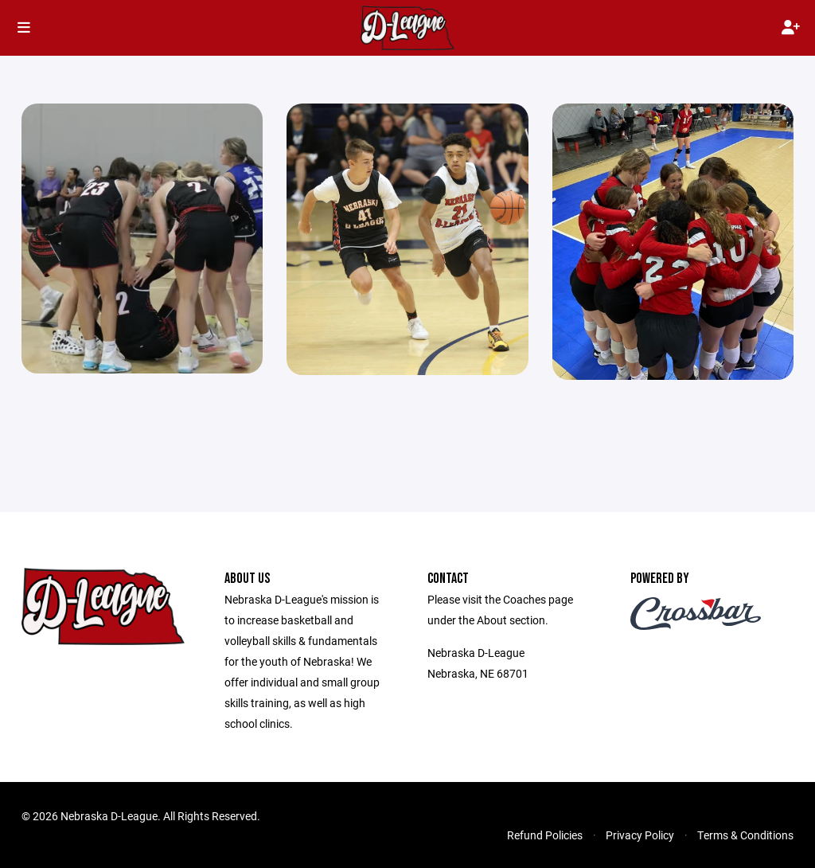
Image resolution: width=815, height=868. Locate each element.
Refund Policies (545, 835)
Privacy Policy (640, 835)
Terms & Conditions (745, 835)
